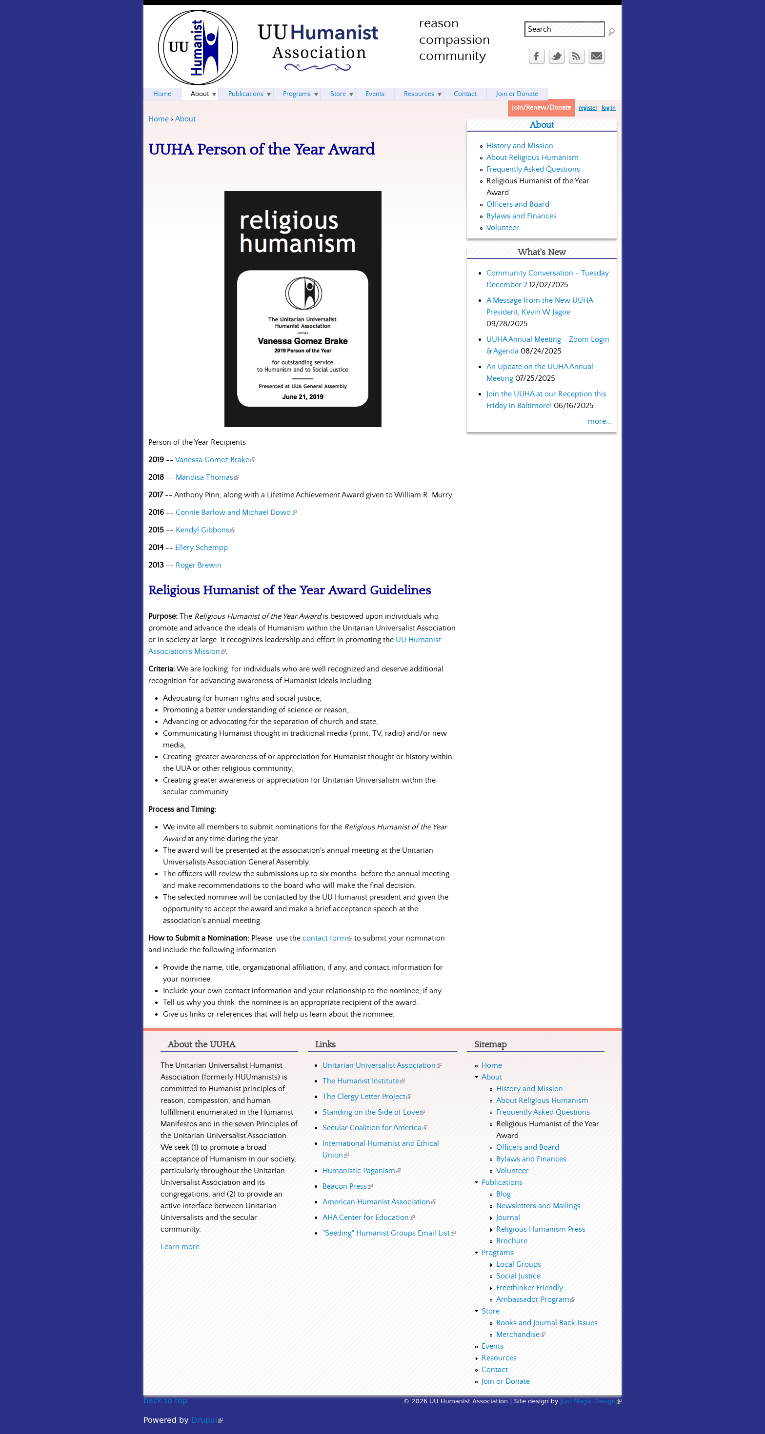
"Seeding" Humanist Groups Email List (389, 1233)
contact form (327, 938)
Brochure (511, 1241)
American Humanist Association (379, 1202)
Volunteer (502, 227)
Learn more (180, 1246)
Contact (465, 94)
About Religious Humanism (532, 157)
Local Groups (518, 1264)
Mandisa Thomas (207, 477)
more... (600, 421)
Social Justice (518, 1276)
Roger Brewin (198, 565)
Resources (419, 94)
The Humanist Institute (363, 1081)
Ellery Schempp (201, 547)
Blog (503, 1194)
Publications (245, 94)
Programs (297, 94)
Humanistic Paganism (361, 1170)
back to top (165, 1400)
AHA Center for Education (368, 1217)
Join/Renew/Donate (541, 108)
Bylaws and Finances (521, 216)
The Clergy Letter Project (366, 1096)
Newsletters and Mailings (538, 1205)
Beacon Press (347, 1186)
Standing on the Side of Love (373, 1112)
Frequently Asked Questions (533, 169)
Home (158, 119)
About (185, 119)
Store (338, 94)
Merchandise (520, 1334)
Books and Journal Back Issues (547, 1322)
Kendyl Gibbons (205, 530)
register (588, 108)
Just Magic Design (591, 1401)
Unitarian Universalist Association (382, 1065)
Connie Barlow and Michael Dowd (236, 512)
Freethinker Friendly (529, 1287)
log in (609, 108)
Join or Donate (517, 94)
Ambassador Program (535, 1299)
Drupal (207, 1420)
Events (374, 94)
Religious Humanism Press (540, 1229)
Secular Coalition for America (374, 1127)
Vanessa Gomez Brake (215, 459)
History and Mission (519, 145)
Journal (508, 1217)
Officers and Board (517, 204)
